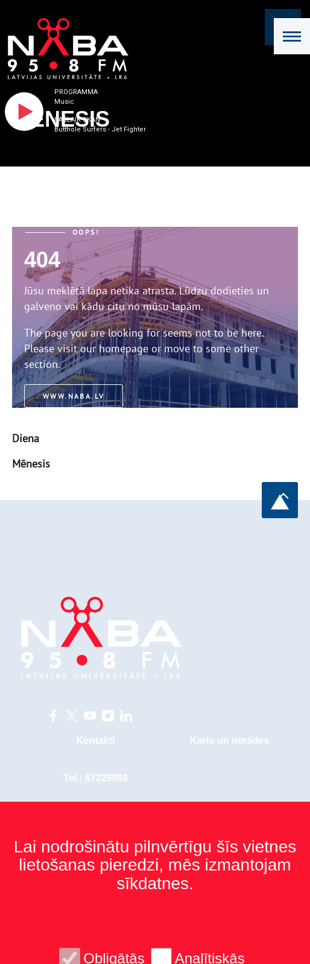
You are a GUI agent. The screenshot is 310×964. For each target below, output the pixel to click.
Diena (25, 438)
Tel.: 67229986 (95, 778)
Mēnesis (31, 464)
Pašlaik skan (77, 120)
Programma (76, 92)
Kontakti (96, 740)
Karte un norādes (229, 740)
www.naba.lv (73, 396)
